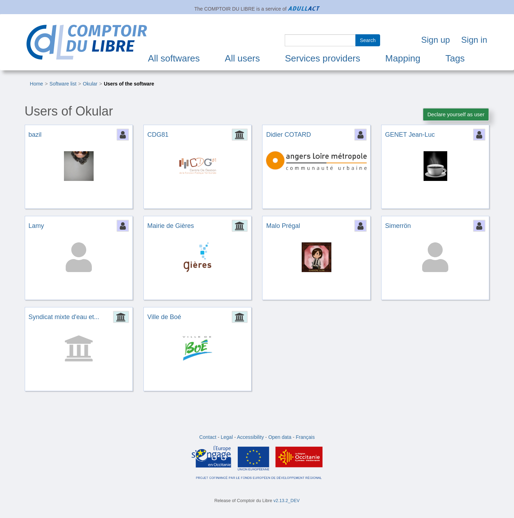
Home (36, 84)
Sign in (474, 40)
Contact (207, 437)
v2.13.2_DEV (286, 500)
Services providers (322, 58)
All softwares (174, 58)
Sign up (435, 40)
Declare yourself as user (456, 114)
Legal (227, 437)
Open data (279, 437)
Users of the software (129, 84)
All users (242, 58)
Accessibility (250, 437)
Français (305, 437)
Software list (62, 84)
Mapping (402, 58)
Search (368, 40)
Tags (455, 58)
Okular (90, 84)
